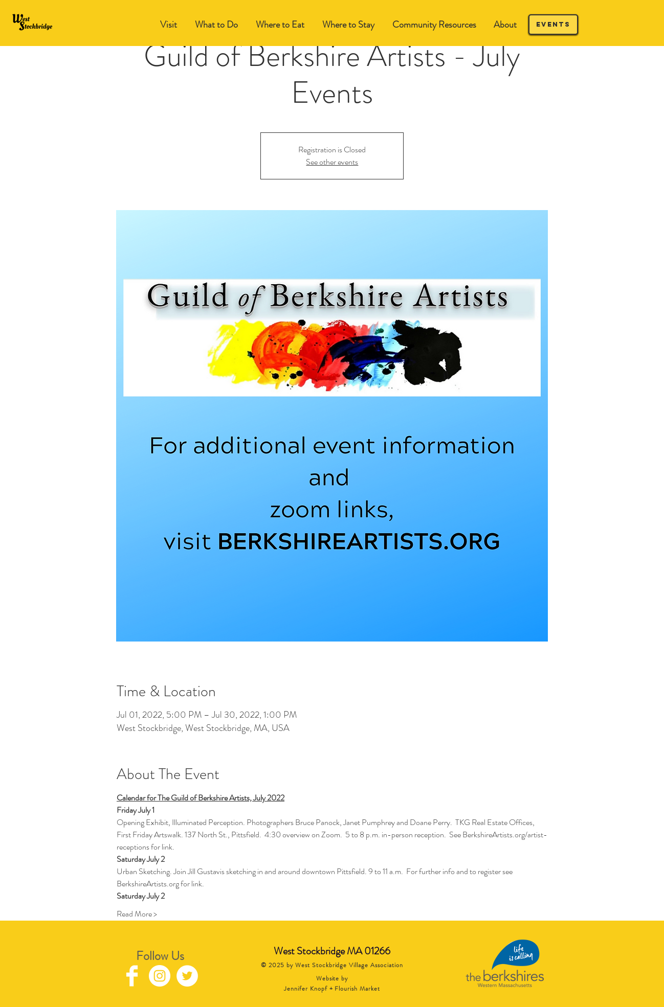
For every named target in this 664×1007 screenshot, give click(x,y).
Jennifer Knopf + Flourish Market (332, 988)
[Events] (553, 24)
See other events (332, 162)
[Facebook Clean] (132, 976)
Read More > (137, 914)
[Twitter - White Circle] (187, 976)
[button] (216, 24)
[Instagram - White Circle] (159, 976)
